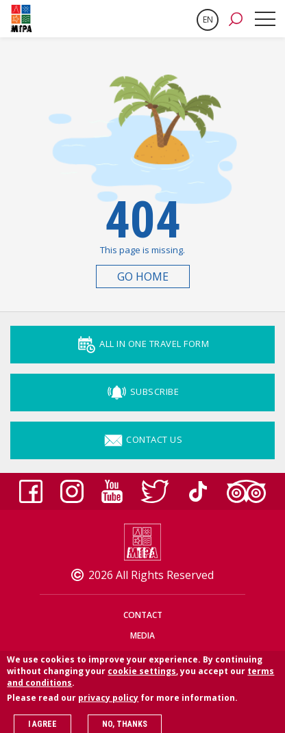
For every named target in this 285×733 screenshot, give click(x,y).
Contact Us (143, 439)
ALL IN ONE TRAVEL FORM (143, 343)
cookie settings (142, 678)
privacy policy (108, 704)
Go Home (143, 276)
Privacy (142, 656)
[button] (236, 18)
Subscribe (142, 391)
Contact (142, 615)
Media (142, 635)
